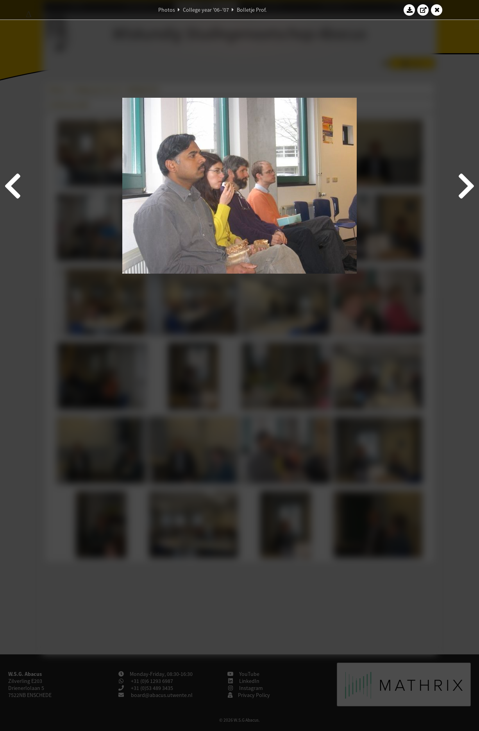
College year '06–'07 (206, 9)
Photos (166, 9)
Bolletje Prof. (251, 9)
